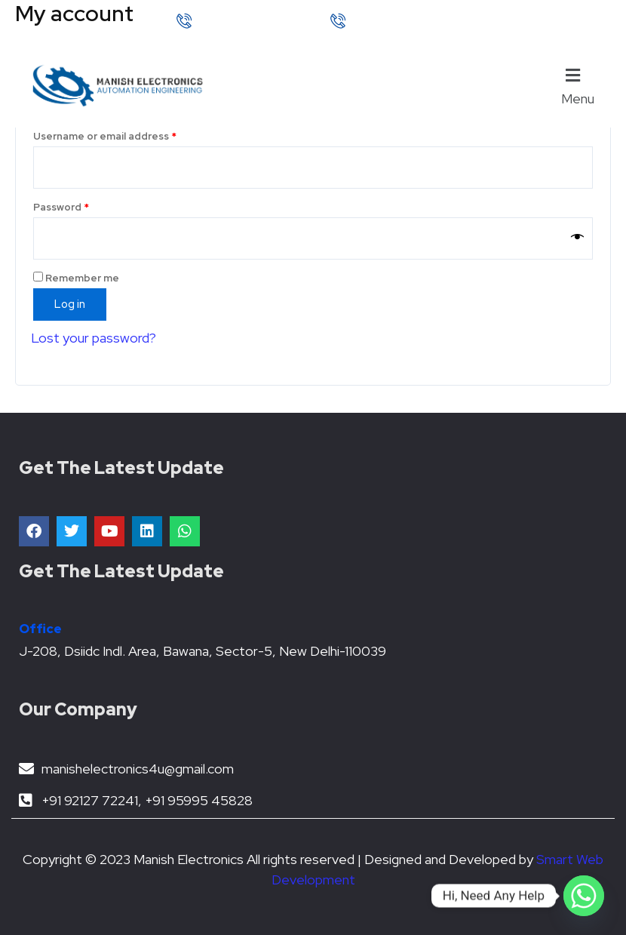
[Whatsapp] (583, 895)
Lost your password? (93, 337)
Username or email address (127, 135)
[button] (581, 86)
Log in (69, 304)
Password (83, 206)
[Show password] (577, 238)
